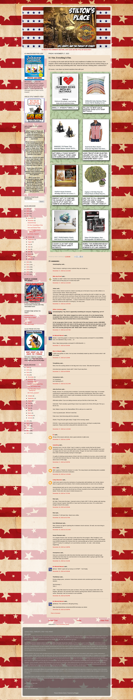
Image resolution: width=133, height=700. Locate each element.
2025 (28, 211)
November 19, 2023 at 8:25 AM (61, 507)
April (29, 251)
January (30, 259)
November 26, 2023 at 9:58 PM (61, 609)
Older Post (104, 620)
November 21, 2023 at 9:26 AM (61, 571)
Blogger (76, 693)
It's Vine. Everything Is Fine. (35, 225)
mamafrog (56, 445)
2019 (28, 269)
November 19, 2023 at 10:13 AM (62, 529)
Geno (54, 467)
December (31, 218)
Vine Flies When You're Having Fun (34, 230)
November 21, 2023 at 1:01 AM (61, 561)
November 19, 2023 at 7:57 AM (61, 493)
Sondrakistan (28, 322)
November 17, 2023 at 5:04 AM (61, 345)
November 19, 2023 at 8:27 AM (61, 517)
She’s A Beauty (57, 351)
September (31, 239)
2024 (28, 213)
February (30, 256)
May (29, 249)
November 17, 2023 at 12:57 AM (62, 330)
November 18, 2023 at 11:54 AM (62, 474)
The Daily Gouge (29, 324)
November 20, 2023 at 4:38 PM (61, 547)
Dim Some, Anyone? (33, 234)
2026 (28, 208)
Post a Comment (55, 613)
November (31, 220)
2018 (28, 272)
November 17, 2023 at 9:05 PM (61, 462)
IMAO (26, 319)
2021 (28, 264)
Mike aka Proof (57, 276)
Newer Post (53, 620)
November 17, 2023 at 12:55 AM (62, 303)
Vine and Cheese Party (34, 227)
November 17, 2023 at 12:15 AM (62, 270)
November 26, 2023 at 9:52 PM (61, 595)
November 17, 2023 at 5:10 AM (61, 357)
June (29, 247)
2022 (28, 262)
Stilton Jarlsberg (58, 309)
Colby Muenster (57, 479)
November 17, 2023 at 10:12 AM (62, 383)
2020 (28, 267)
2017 (28, 274)
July (29, 244)
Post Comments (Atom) (62, 624)
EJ (53, 434)
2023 (28, 216)
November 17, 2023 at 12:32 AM (62, 283)
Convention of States (30, 317)
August (30, 242)
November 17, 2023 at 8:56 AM (61, 371)
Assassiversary (32, 222)
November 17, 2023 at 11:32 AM (62, 429)
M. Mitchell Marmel (58, 335)
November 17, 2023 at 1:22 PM (61, 439)
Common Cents (28, 315)
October (30, 237)
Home (79, 620)
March (30, 254)
